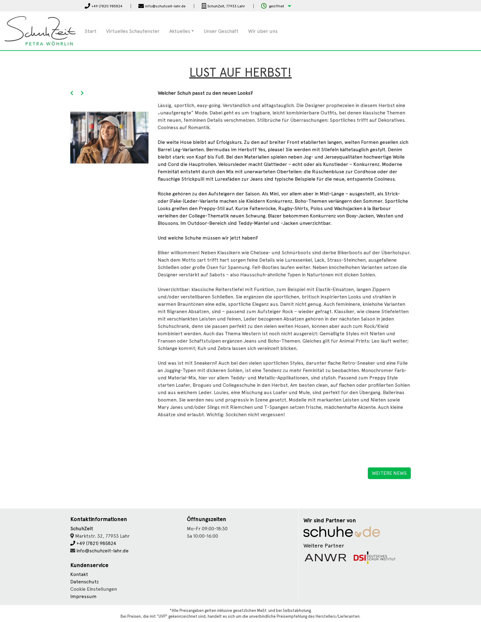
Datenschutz (84, 582)
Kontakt (79, 574)
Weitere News (389, 473)
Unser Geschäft (221, 31)
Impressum (83, 596)
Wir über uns (263, 31)
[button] (276, 6)
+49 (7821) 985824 (93, 543)
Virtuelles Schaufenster (133, 31)
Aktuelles (179, 31)
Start (90, 31)
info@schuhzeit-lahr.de (102, 551)
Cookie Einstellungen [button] (93, 589)
